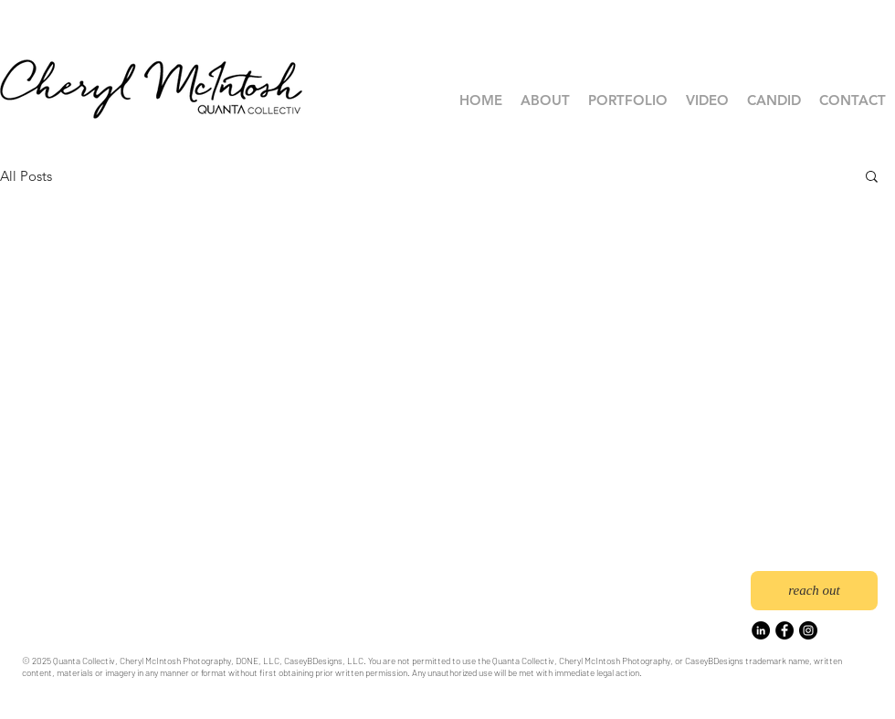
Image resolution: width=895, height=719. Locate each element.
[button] (628, 100)
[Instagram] (808, 630)
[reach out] (814, 590)
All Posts (26, 176)
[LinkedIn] (761, 630)
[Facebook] (784, 630)
